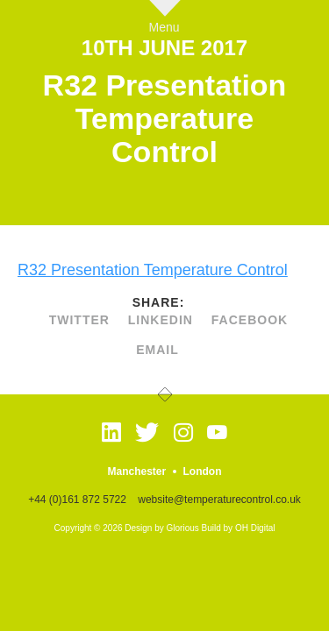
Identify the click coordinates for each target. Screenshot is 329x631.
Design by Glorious (161, 528)
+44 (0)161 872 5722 (77, 499)
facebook (249, 320)
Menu (164, 26)
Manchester (136, 471)
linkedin (160, 320)
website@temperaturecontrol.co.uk (219, 499)
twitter (79, 320)
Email (157, 350)
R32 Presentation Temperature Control (153, 270)
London (202, 471)
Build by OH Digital (238, 528)
